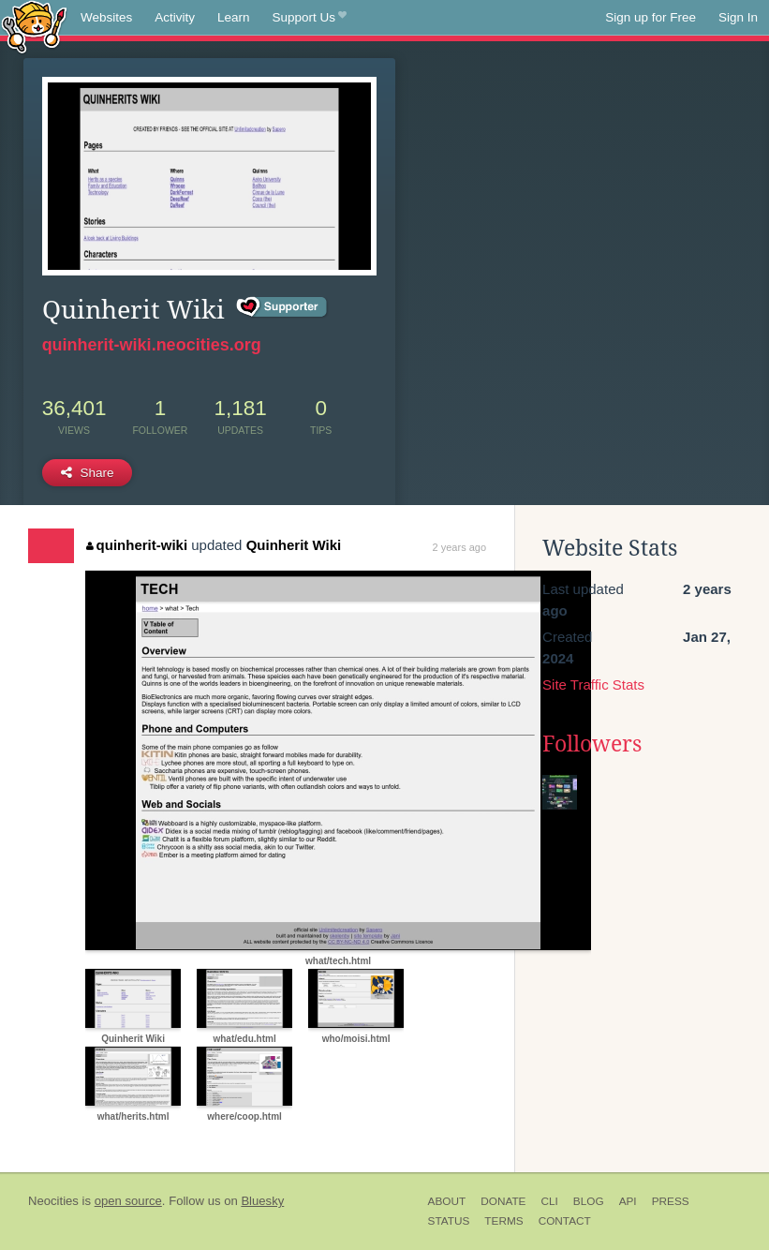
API (628, 1201)
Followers (592, 744)
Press (670, 1201)
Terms (503, 1221)
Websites (106, 17)
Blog (588, 1201)
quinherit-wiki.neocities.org (151, 344)
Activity (175, 17)
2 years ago (459, 547)
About (447, 1201)
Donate (503, 1201)
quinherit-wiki (136, 545)
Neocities (53, 1201)
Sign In (738, 17)
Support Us (310, 17)
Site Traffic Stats (593, 684)
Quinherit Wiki (294, 545)
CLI (548, 1201)
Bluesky (262, 1201)
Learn (233, 17)
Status (449, 1221)
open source (128, 1201)
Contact (565, 1221)
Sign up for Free (650, 17)
